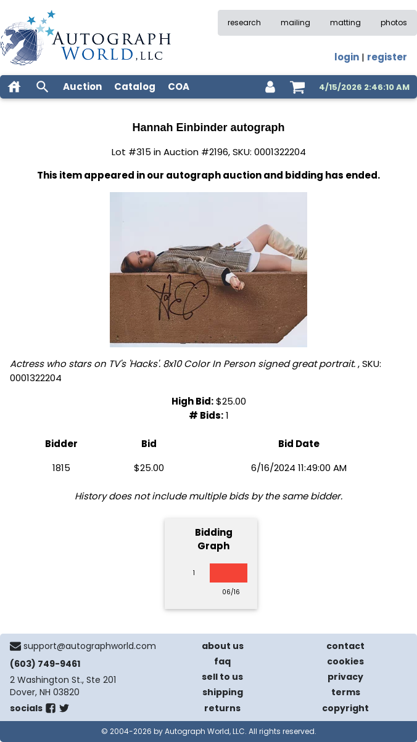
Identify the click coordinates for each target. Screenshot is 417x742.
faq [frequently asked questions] (222, 661)
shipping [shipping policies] (222, 692)
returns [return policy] (222, 708)
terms (345, 692)
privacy (345, 677)
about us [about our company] (223, 646)
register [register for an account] (387, 56)
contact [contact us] (345, 646)
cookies (345, 661)
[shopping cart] (297, 86)
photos (394, 22)
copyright (345, 708)
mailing (295, 22)
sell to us (222, 677)
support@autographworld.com (89, 646)
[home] (14, 86)
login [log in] (346, 56)
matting (345, 22)
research (244, 22)
